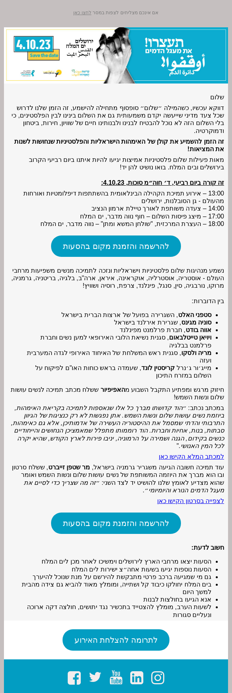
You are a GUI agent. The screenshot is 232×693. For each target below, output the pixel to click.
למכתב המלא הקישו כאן (191, 456)
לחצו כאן (82, 12)
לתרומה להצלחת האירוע (116, 640)
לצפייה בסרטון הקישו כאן (190, 500)
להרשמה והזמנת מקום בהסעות (116, 246)
